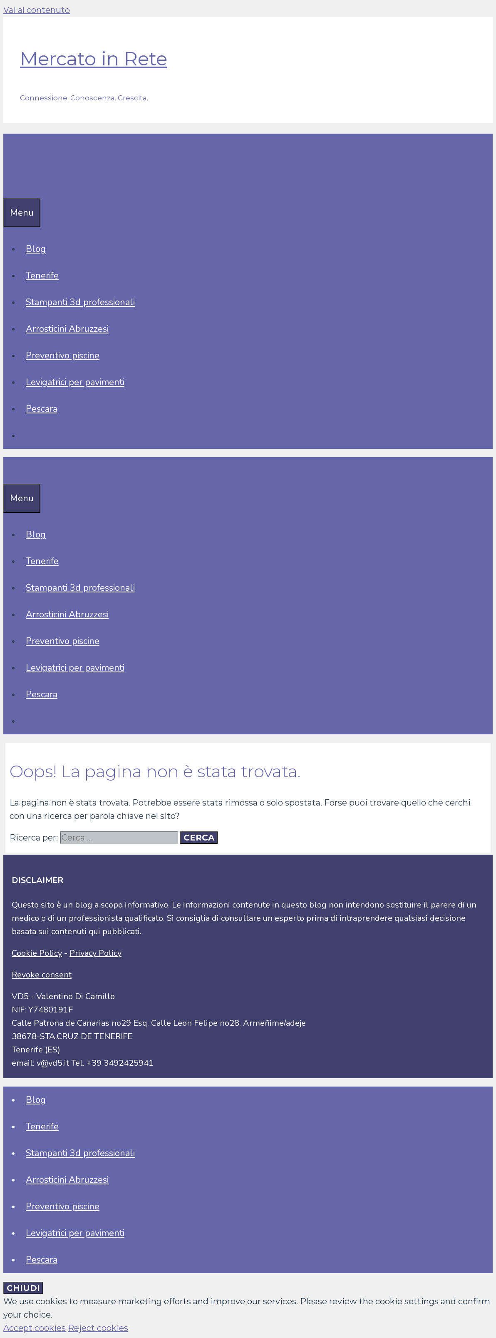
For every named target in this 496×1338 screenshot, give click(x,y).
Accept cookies (34, 1328)
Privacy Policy (95, 953)
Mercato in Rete (93, 58)
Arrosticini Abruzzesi (67, 329)
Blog (36, 249)
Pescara (41, 409)
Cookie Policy (37, 953)
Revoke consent (42, 974)
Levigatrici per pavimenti (75, 382)
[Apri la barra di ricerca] (9, 185)
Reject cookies (98, 1328)
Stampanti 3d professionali (80, 302)
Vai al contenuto (36, 10)
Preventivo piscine (62, 355)
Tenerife (42, 275)
